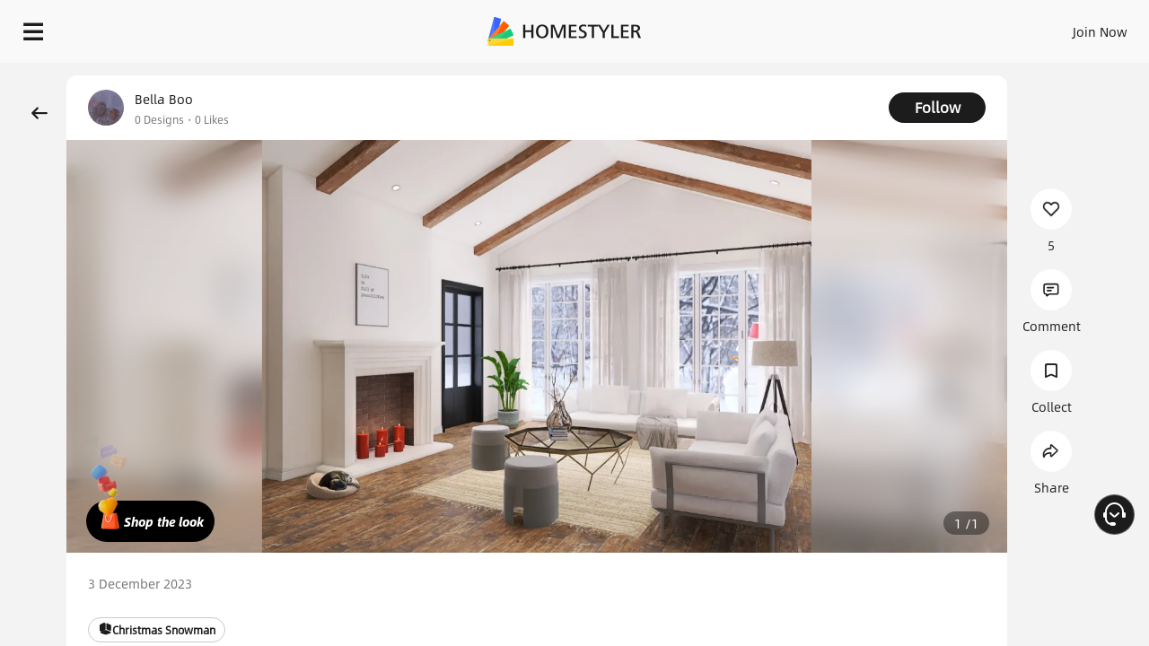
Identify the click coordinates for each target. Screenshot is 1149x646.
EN (946, 27)
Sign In (817, 27)
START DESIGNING (1060, 27)
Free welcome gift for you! (775, 75)
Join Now (883, 27)
